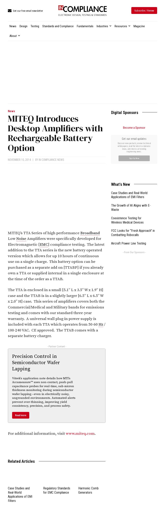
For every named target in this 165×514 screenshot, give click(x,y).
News (11, 111)
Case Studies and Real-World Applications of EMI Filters (20, 494)
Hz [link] (100, 324)
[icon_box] (25, 11)
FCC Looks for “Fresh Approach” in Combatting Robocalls (133, 233)
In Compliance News (51, 159)
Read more (20, 415)
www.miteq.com (80, 433)
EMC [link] (44, 244)
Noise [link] (21, 238)
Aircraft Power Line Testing (128, 243)
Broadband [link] (90, 233)
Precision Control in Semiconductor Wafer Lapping (36, 362)
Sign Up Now (134, 158)
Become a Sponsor (134, 128)
